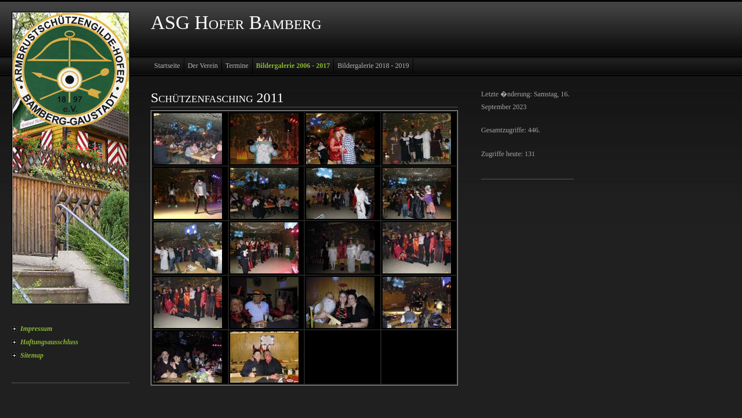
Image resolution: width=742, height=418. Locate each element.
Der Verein (203, 66)
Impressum (36, 329)
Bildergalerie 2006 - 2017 (293, 66)
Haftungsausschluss (49, 342)
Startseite (167, 66)
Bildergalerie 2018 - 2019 (373, 66)
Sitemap (31, 355)
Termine (237, 66)
